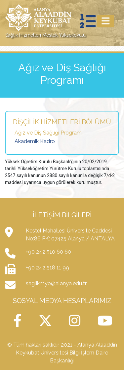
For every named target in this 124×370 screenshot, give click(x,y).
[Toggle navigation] (105, 21)
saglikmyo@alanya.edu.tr (56, 283)
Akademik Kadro (35, 141)
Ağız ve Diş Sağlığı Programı (49, 133)
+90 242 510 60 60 (48, 252)
